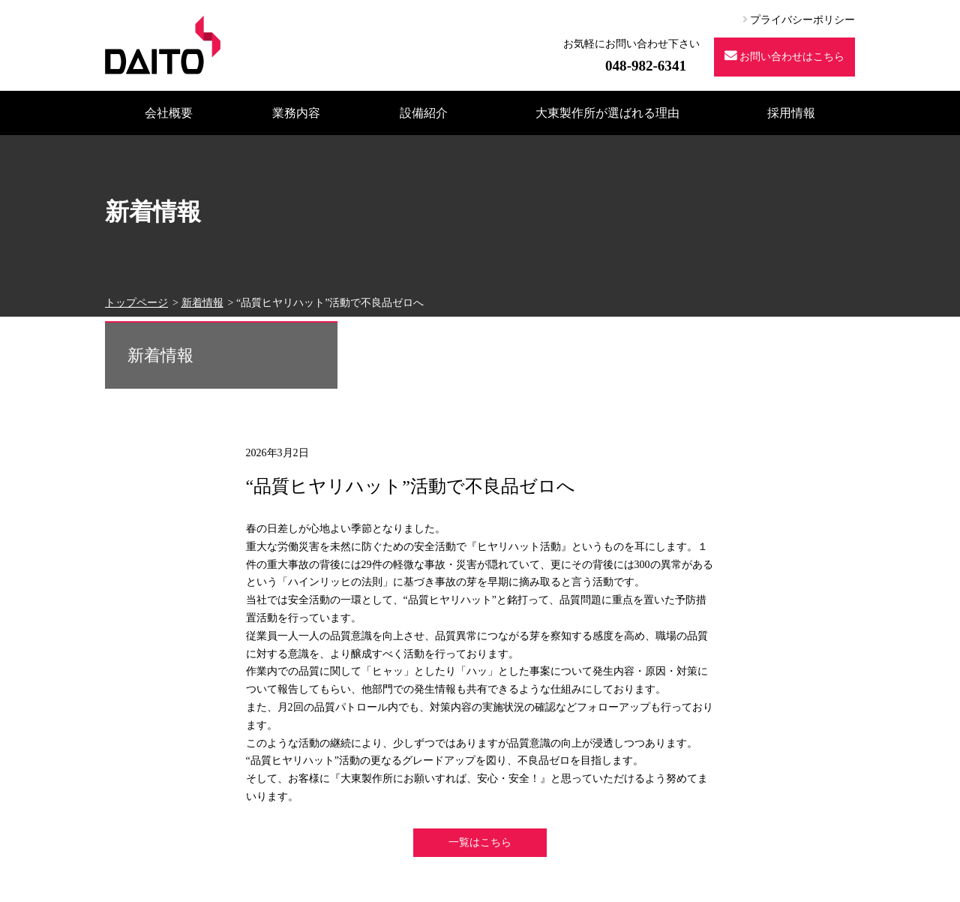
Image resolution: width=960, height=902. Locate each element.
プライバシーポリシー (799, 20)
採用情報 (791, 113)
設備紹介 (424, 113)
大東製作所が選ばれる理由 (608, 113)
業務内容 (296, 113)
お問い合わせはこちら (784, 56)
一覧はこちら (480, 842)
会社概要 (169, 113)
